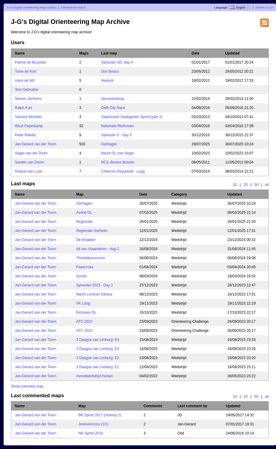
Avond (81, 276)
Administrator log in (73, 7)
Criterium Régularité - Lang (123, 171)
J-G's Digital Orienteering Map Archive (31, 7)
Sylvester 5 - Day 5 (116, 135)
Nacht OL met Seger (117, 153)
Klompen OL (86, 312)
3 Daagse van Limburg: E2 (97, 358)
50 (256, 185)
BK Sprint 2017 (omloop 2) (99, 415)
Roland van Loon (28, 171)
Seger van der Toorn (31, 153)
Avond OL (84, 212)
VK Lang (83, 303)
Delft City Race (113, 108)
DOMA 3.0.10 (264, 7)
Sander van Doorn (29, 162)
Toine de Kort (25, 71)
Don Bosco (110, 71)
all (267, 185)
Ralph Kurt (23, 108)
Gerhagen (109, 144)
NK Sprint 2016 (90, 433)
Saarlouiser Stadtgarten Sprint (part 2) (132, 117)
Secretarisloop (112, 99)
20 (246, 185)
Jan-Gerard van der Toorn (35, 144)
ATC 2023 (84, 321)
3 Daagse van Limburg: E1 (97, 367)
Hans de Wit (24, 80)
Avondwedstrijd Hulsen (94, 376)
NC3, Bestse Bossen (118, 162)
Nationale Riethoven (117, 126)
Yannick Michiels (28, 117)
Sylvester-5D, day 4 (117, 62)
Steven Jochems (28, 99)
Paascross (84, 267)
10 (235, 185)
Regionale (84, 222)
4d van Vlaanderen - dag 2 (97, 249)
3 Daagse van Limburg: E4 (97, 340)
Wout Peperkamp (29, 126)
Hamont (107, 80)
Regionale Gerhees (91, 231)
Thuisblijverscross (90, 258)
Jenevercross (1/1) (93, 424)
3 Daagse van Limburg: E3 (97, 349)
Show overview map (27, 386)
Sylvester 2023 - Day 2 (94, 285)
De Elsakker (86, 240)
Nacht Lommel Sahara (94, 294)
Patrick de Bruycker (30, 62)
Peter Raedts (25, 135)
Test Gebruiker (26, 89)
